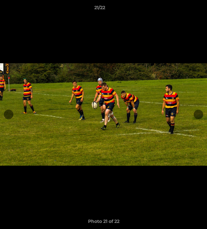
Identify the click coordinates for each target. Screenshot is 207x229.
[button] (184, 9)
